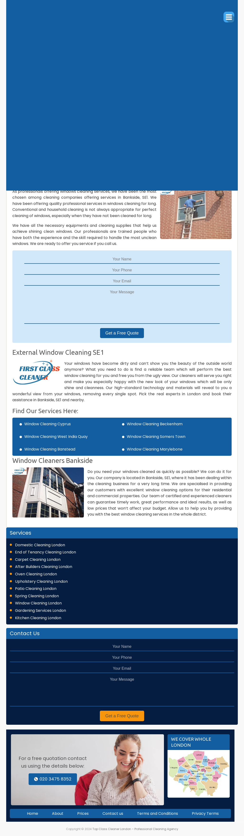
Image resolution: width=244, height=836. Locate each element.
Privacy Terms (205, 813)
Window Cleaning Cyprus (47, 424)
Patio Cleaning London (35, 588)
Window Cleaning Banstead (49, 449)
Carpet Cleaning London (38, 559)
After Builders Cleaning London (43, 566)
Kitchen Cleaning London (38, 618)
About (57, 813)
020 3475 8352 (52, 779)
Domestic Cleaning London (40, 545)
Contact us (112, 813)
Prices (83, 813)
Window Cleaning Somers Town (156, 436)
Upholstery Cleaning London (41, 581)
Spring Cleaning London (37, 596)
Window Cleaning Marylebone (155, 449)
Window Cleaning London (38, 603)
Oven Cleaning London (36, 574)
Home (32, 813)
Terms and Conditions (157, 813)
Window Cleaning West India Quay (56, 436)
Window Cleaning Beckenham (155, 424)
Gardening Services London (40, 610)
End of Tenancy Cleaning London (45, 552)
